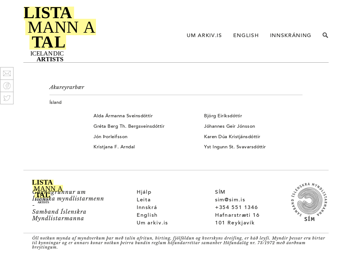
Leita (144, 200)
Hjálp (144, 192)
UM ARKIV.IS (204, 35)
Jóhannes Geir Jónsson (229, 126)
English (147, 215)
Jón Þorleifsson (110, 137)
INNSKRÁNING (291, 35)
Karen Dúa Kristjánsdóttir (232, 137)
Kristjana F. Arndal (114, 147)
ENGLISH (246, 35)
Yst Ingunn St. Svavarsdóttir (235, 147)
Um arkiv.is (152, 223)
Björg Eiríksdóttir (223, 116)
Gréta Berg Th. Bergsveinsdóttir (129, 126)
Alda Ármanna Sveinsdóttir (123, 116)
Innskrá (147, 207)
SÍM (220, 192)
